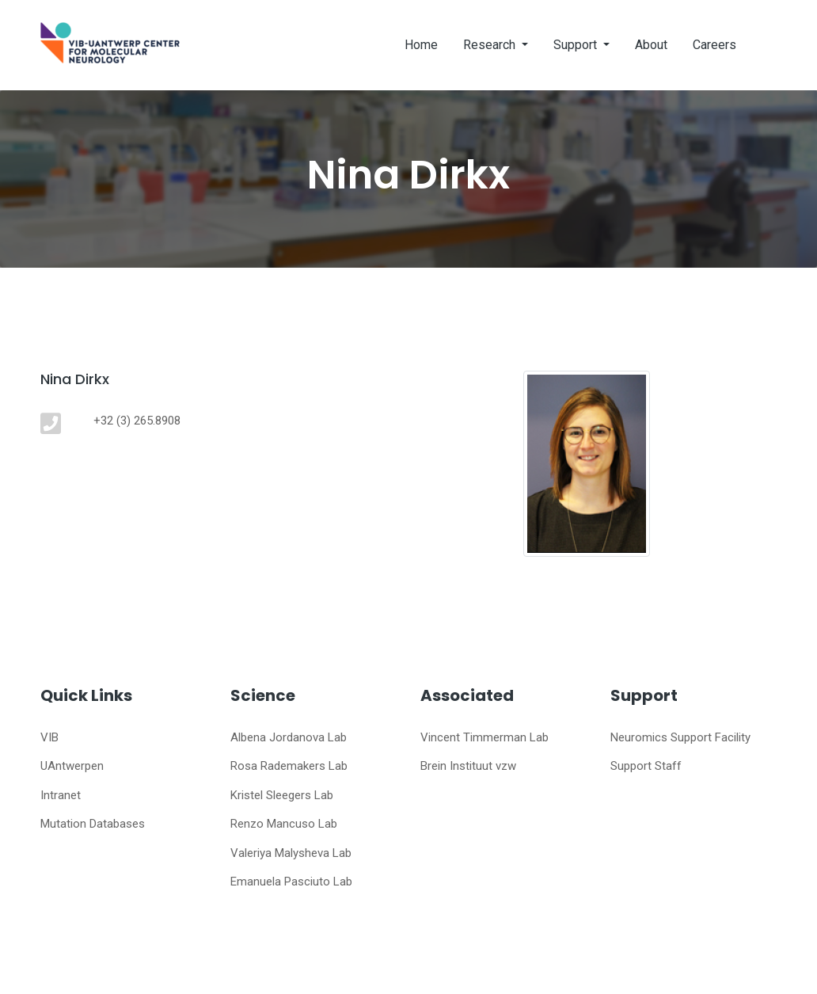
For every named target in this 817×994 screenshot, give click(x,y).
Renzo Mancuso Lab (283, 824)
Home (421, 44)
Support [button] (576, 44)
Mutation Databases (92, 824)
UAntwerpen (72, 766)
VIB (49, 737)
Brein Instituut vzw (468, 766)
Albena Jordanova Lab (288, 737)
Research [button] (491, 44)
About (651, 44)
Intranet (60, 795)
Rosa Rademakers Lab (289, 766)
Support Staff (646, 766)
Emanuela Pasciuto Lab (291, 881)
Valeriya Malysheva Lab (291, 853)
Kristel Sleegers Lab (281, 795)
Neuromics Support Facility (680, 737)
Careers (714, 44)
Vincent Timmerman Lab (484, 737)
